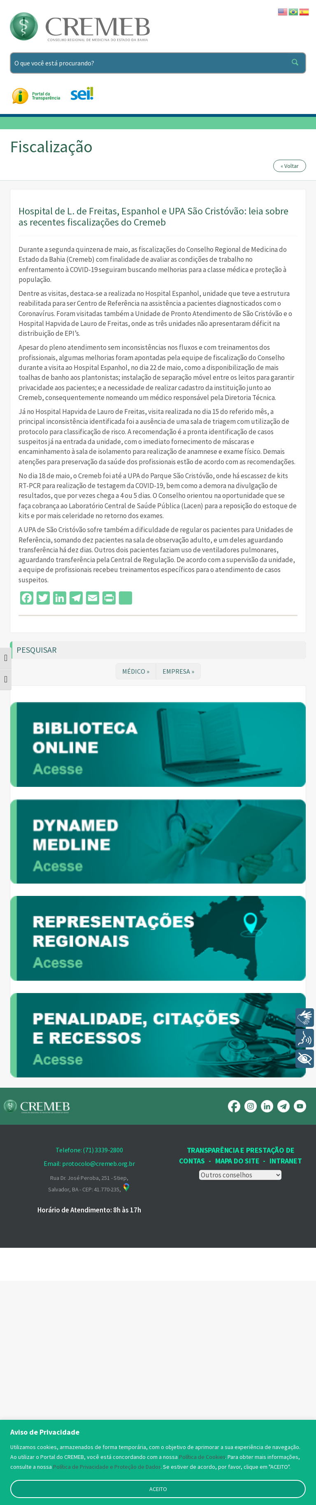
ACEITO (158, 1489)
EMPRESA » (178, 671)
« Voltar (290, 166)
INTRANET (286, 1385)
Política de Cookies (202, 1457)
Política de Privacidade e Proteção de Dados (108, 1466)
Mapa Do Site (237, 1385)
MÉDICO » (135, 671)
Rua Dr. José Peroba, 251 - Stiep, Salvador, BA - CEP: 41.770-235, (89, 1408)
